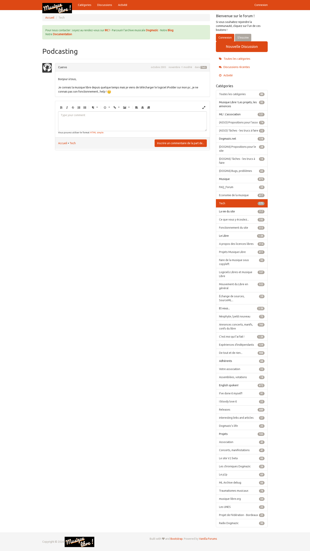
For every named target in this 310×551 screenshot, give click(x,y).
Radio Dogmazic (242, 523)
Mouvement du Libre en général (242, 286)
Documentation (62, 34)
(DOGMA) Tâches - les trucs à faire (242, 160)
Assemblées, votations (242, 377)
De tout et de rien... (242, 353)
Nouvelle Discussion (242, 46)
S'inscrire (243, 37)
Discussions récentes (234, 67)
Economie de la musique (242, 195)
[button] (61, 107)
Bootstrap (176, 538)
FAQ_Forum (242, 187)
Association (242, 442)
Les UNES (242, 507)
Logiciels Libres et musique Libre (242, 274)
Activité (122, 5)
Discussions (104, 5)
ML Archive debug (242, 483)
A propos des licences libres (242, 244)
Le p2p (242, 474)
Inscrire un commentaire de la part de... (180, 143)
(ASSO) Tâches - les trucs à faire (242, 131)
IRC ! (107, 30)
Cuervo (62, 67)
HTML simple (97, 132)
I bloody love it (242, 401)
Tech (203, 67)
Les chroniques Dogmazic (242, 466)
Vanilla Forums (208, 538)
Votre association (242, 369)
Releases (242, 410)
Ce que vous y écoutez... (242, 220)
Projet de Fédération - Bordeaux (242, 515)
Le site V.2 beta (242, 458)
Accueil (62, 143)
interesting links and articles (242, 418)
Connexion (261, 5)
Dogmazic (152, 30)
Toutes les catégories (234, 58)
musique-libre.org (242, 499)
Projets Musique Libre (242, 252)
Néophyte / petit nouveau (242, 316)
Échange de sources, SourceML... (242, 298)
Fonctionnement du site (242, 228)
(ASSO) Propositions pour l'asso (242, 122)
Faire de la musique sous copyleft (242, 262)
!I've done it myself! (242, 393)
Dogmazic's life (242, 426)
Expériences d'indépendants (242, 345)
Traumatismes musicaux (242, 491)
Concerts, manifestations (242, 450)
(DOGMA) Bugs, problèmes (242, 171)
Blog (170, 30)
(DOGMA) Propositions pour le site (242, 148)
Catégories (84, 5)
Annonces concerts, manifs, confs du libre (242, 326)
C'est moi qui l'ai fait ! (242, 337)
